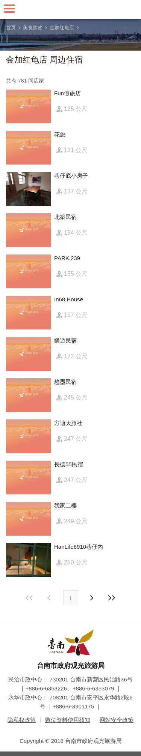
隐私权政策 (22, 720)
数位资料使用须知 (67, 720)
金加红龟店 (62, 27)
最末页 (111, 597)
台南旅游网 (71, 9)
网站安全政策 (116, 720)
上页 (91, 597)
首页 (11, 27)
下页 (50, 597)
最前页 (29, 597)
